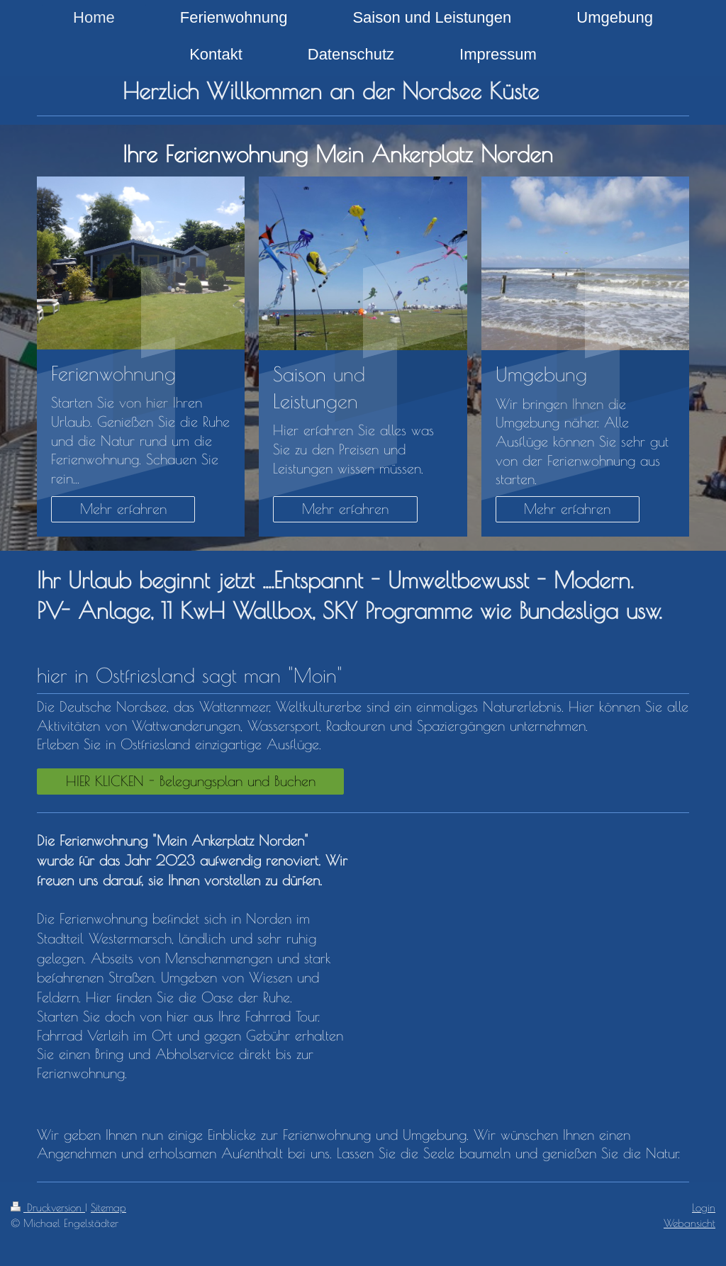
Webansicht (689, 1222)
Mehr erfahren (123, 508)
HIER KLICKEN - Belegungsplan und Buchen (190, 781)
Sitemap (108, 1207)
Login (703, 1207)
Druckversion (48, 1207)
